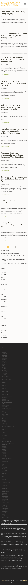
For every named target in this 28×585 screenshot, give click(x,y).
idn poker (4, 370)
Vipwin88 (4, 352)
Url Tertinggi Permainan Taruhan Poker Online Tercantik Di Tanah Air (13, 83)
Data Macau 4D (5, 477)
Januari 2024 (3, 277)
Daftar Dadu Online (6, 482)
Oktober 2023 (4, 284)
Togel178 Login (5, 394)
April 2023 (3, 294)
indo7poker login (5, 491)
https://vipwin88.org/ (6, 379)
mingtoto (4, 361)
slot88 (3, 403)
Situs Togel (4, 362)
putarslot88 (4, 433)
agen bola (4, 512)
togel (3, 417)
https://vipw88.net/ (6, 376)
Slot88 (3, 380)
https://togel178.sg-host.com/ (8, 443)
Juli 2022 (2, 313)
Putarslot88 (4, 505)
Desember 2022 (4, 304)
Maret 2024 (3, 274)
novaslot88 (4, 406)
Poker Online (3, 330)
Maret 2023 (3, 296)
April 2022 (3, 316)
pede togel (4, 415)
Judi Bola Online (4, 327)
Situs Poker (4, 421)
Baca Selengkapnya (5, 26)
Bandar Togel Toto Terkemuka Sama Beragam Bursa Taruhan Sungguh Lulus (13, 59)
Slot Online (3, 332)
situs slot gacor (5, 508)
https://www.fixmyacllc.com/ (8, 377)
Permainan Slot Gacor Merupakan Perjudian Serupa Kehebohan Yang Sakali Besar (12, 155)
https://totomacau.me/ (6, 408)
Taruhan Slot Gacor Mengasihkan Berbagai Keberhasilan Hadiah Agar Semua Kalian (14, 179)
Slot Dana (4, 382)
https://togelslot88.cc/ (6, 383)
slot (3, 464)
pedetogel (4, 411)
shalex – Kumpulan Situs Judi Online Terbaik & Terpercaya (11, 4)
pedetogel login (5, 414)
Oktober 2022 (4, 309)
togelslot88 (4, 435)
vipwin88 (4, 385)
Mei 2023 (3, 291)
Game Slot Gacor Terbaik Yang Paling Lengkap (13, 12)
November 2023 (4, 282)
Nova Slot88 (4, 356)
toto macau (4, 423)
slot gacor (4, 438)
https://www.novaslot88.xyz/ (8, 426)
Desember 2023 (4, 279)
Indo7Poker (4, 473)
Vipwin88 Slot (5, 386)
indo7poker (4, 444)
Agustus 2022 (3, 311)
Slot (3, 365)
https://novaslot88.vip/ (6, 389)
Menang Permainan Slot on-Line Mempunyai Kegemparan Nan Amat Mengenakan (13, 225)
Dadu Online (4, 474)
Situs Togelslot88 (5, 461)
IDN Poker (4, 447)
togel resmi (4, 424)
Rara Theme (24, 580)
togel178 (4, 368)
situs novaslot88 (5, 502)
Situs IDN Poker (7, 555)
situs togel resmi (5, 409)
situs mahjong (5, 499)
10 (16, 247)
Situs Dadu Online (21, 534)
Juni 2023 (3, 289)
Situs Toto (4, 420)
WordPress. (17, 582)
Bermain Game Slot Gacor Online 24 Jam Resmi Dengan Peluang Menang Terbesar (14, 35)
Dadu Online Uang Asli (10, 526)
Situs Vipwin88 (5, 497)
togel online (4, 412)
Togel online (3, 335)
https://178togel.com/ (6, 439)
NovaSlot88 (4, 355)
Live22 (3, 432)
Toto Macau (4, 359)
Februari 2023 (3, 299)
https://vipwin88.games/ (7, 396)
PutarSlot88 (4, 353)
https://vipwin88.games (7, 458)
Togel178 (4, 388)
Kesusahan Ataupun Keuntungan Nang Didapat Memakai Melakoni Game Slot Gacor (14, 131)
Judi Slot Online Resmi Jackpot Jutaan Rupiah (13, 202)
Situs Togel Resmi (5, 405)
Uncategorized (4, 337)
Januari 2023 (3, 301)
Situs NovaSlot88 (5, 517)
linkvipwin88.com (5, 400)
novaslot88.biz (5, 391)
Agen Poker (4, 485)
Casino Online (3, 325)
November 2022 (4, 306)
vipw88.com (4, 397)
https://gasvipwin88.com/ (7, 402)
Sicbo (3, 476)
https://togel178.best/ (6, 441)
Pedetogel (4, 453)
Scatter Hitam (5, 465)
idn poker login (5, 496)
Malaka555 (4, 459)
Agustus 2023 (3, 286)
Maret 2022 (3, 318)
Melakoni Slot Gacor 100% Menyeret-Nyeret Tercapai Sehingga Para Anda (11, 107)
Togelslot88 (4, 364)
